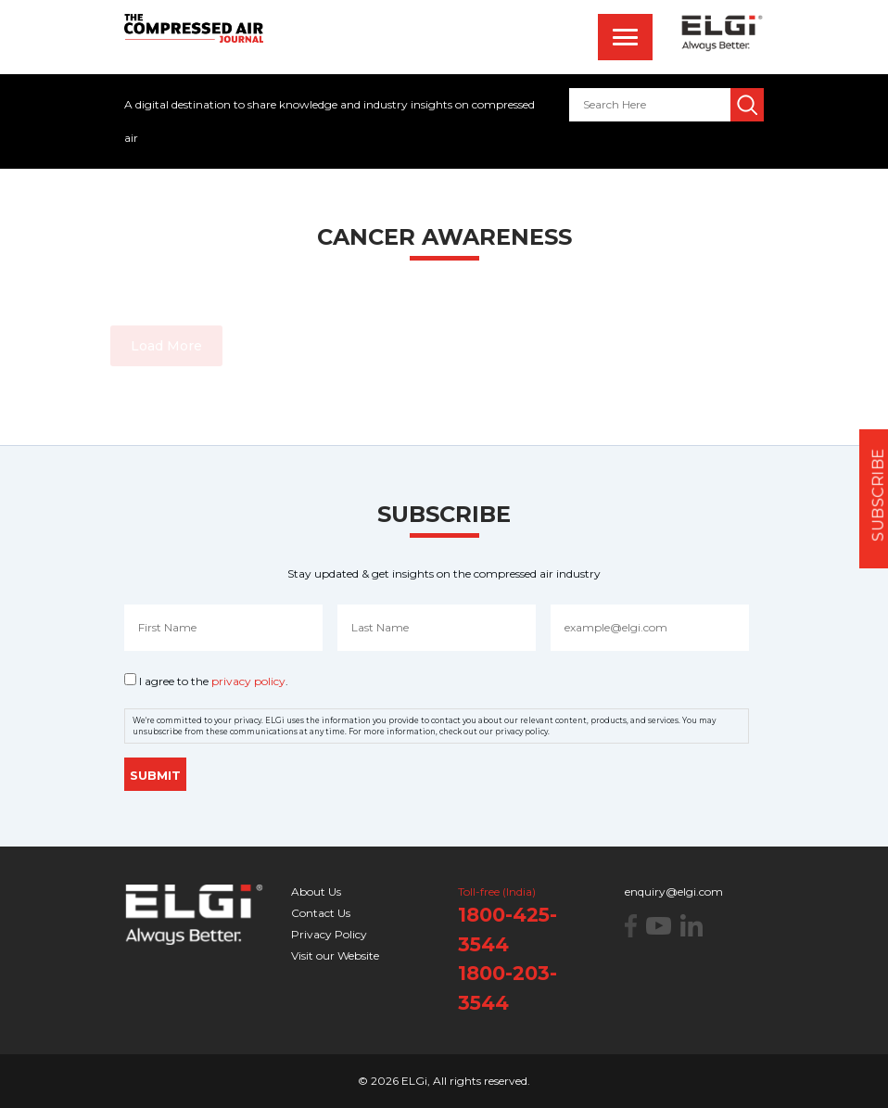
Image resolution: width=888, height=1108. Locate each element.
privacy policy (248, 681)
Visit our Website (335, 955)
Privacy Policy (329, 934)
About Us (316, 891)
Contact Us (320, 913)
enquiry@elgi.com (674, 891)
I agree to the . (213, 681)
